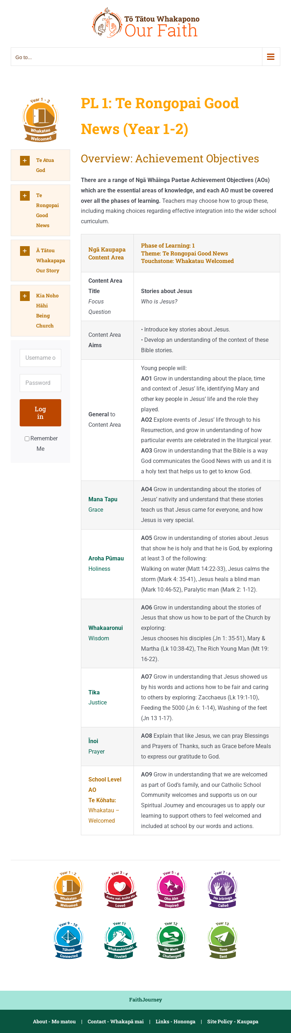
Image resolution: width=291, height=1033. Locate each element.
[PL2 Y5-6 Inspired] (171, 870)
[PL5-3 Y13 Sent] (222, 921)
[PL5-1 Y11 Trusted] (120, 921)
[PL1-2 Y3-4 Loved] (120, 870)
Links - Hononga (175, 1021)
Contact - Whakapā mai (116, 1021)
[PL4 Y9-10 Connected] (68, 921)
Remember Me (41, 443)
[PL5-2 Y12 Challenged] (171, 921)
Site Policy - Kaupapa (232, 1021)
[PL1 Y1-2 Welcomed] (40, 96)
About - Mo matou (54, 1021)
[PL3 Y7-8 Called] (222, 870)
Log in (40, 413)
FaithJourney (145, 999)
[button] (40, 165)
